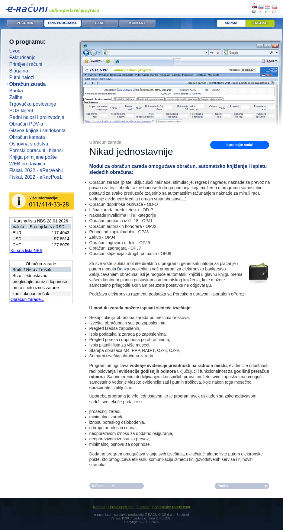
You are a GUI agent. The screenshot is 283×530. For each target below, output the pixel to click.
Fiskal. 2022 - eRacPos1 (35, 177)
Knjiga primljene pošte (33, 157)
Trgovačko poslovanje (32, 104)
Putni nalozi (21, 77)
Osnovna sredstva (28, 143)
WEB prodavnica (27, 163)
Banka (16, 90)
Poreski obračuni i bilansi (36, 150)
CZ (274, 12)
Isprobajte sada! (239, 145)
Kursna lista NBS (27, 250)
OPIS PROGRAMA (62, 23)
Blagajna (18, 70)
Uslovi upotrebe (120, 507)
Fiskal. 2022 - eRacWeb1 (36, 170)
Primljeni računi (25, 64)
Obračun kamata (27, 137)
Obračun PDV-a (26, 123)
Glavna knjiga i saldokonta (37, 130)
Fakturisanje (22, 57)
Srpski (231, 23)
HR (267, 12)
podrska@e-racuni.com (171, 507)
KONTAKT (137, 23)
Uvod (15, 50)
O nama (143, 507)
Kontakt (99, 507)
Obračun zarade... (27, 299)
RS (254, 12)
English (260, 23)
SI (260, 12)
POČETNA (25, 23)
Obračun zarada (27, 84)
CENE (100, 23)
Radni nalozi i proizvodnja (36, 117)
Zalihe (16, 97)
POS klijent (21, 110)
